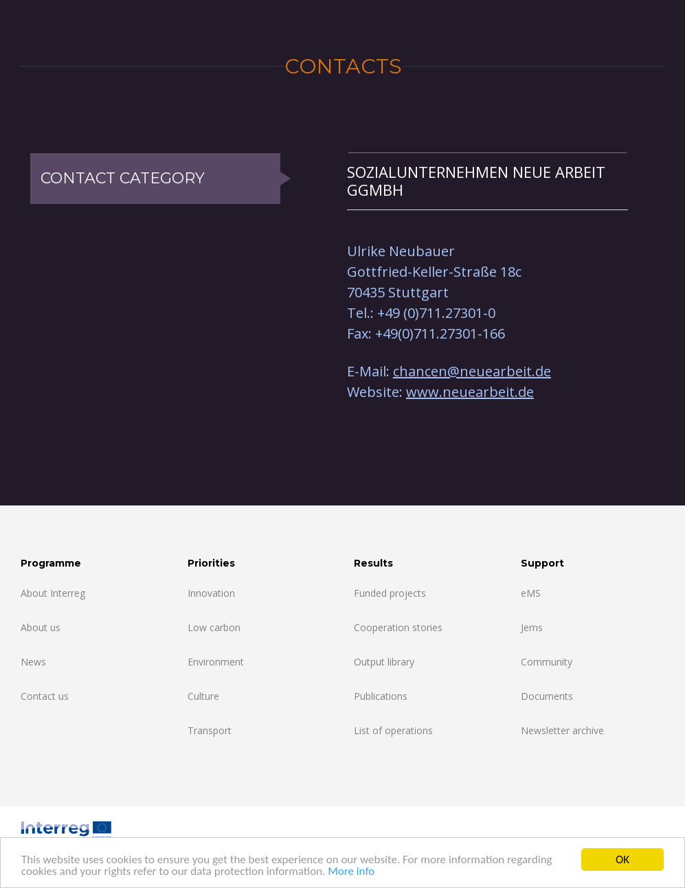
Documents (547, 696)
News (33, 661)
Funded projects (390, 593)
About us (40, 627)
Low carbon (214, 627)
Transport (210, 730)
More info (351, 872)
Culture (203, 696)
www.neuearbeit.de (470, 392)
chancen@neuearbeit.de (472, 371)
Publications (380, 696)
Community (546, 661)
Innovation (211, 593)
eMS (531, 593)
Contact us (45, 696)
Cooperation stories (398, 627)
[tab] (487, 180)
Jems (532, 627)
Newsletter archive (562, 730)
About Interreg (53, 593)
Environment (216, 661)
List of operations (393, 730)
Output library (384, 661)
